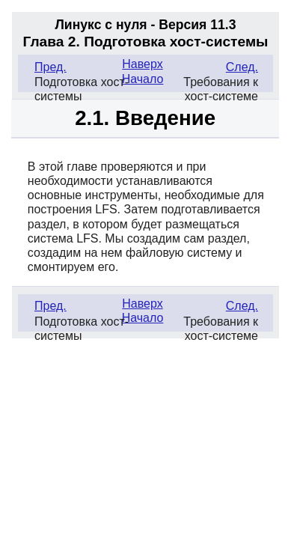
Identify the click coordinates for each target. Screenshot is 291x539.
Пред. (50, 67)
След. (242, 67)
